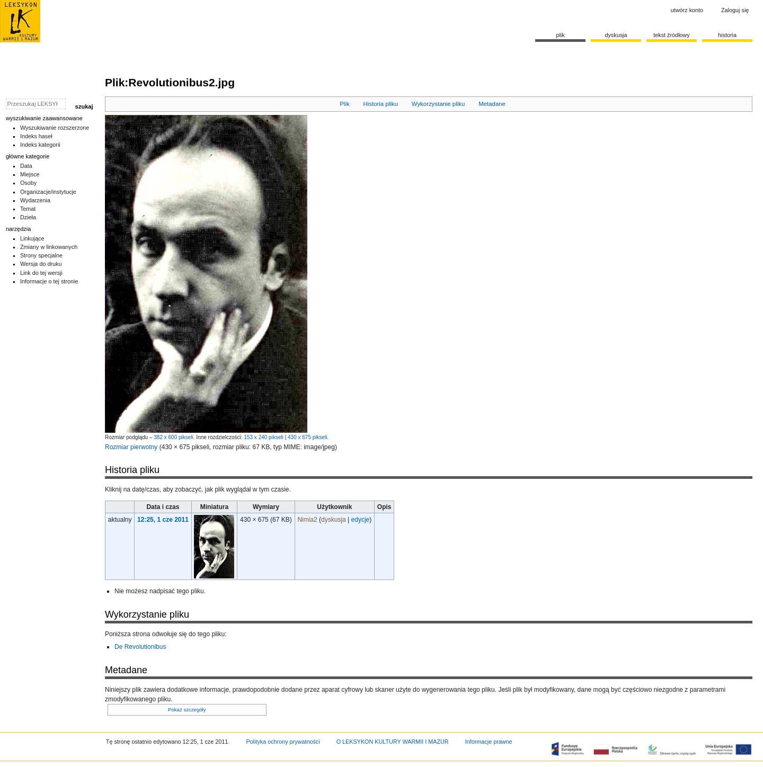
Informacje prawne (488, 741)
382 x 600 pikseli (173, 437)
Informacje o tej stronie (49, 281)
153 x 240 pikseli (263, 437)
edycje (360, 519)
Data (26, 166)
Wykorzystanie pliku (438, 104)
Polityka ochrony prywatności (283, 741)
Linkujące (32, 238)
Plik (344, 104)
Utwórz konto (687, 10)
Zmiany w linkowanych (48, 247)
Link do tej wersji (41, 273)
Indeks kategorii (40, 144)
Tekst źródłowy (671, 35)
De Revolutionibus (140, 646)
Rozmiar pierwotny (131, 447)
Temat (28, 209)
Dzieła (28, 217)
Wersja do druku (41, 264)
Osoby (28, 183)
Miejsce (30, 174)
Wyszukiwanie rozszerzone (55, 127)
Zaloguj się (735, 10)
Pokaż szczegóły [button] (187, 709)
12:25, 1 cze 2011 (163, 519)
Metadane (491, 104)
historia (727, 35)
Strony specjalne (41, 255)
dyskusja (333, 519)
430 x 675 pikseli (307, 437)
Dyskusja (616, 35)
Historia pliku (380, 104)
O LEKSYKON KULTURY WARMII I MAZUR (392, 741)
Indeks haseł (36, 136)
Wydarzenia (35, 200)
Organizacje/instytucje (48, 192)
